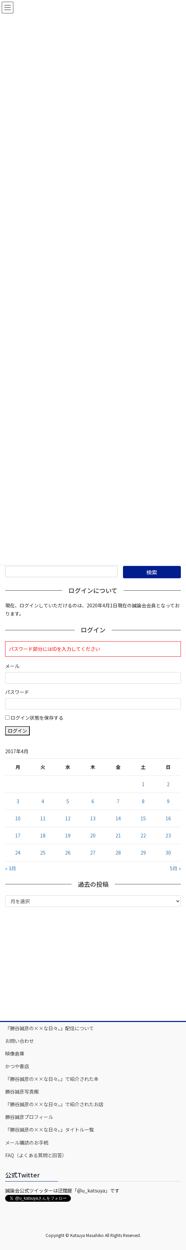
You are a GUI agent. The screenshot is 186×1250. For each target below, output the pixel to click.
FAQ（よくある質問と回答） (36, 1155)
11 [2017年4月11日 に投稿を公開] (43, 818)
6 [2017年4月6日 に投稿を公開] (92, 801)
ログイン (17, 730)
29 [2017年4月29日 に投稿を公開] (143, 852)
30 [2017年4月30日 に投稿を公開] (168, 852)
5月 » (175, 868)
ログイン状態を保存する (37, 717)
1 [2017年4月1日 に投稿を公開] (143, 784)
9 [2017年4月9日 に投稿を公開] (168, 801)
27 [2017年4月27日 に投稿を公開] (93, 852)
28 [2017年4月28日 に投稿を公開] (118, 852)
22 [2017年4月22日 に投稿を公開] (143, 835)
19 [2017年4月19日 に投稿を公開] (68, 835)
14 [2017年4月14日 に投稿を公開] (118, 818)
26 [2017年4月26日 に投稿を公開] (68, 852)
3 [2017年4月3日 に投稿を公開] (17, 801)
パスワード (17, 692)
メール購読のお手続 (26, 1142)
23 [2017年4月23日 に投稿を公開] (168, 835)
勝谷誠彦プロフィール (29, 1116)
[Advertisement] (93, 963)
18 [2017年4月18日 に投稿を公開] (43, 835)
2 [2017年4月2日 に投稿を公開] (168, 784)
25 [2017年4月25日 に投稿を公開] (43, 852)
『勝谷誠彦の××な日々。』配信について (49, 1028)
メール (12, 665)
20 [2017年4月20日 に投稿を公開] (93, 835)
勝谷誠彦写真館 (22, 1091)
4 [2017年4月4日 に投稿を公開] (42, 801)
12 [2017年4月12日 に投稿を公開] (68, 818)
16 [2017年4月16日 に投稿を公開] (168, 818)
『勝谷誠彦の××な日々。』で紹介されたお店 (54, 1104)
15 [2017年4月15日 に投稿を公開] (143, 818)
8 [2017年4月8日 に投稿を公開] (143, 801)
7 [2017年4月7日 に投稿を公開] (118, 801)
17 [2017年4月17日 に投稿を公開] (18, 835)
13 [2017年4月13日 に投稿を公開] (93, 818)
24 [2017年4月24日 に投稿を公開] (18, 852)
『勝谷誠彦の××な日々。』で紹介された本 (52, 1078)
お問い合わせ (19, 1040)
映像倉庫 (14, 1053)
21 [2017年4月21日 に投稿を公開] (118, 835)
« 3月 (10, 868)
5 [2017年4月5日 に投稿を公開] (67, 801)
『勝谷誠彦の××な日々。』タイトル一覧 (49, 1129)
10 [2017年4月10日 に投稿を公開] (18, 818)
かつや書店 (17, 1066)
